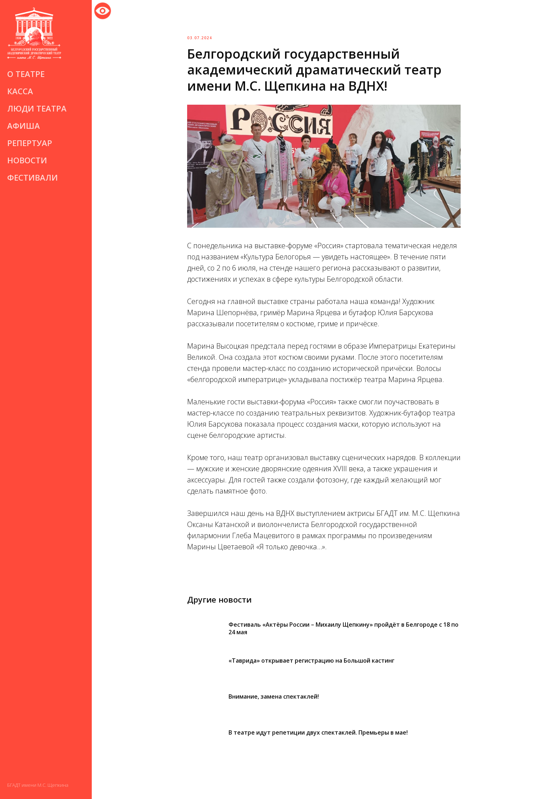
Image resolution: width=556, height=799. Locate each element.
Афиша (23, 125)
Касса (20, 91)
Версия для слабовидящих (102, 9)
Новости (27, 160)
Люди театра (37, 108)
